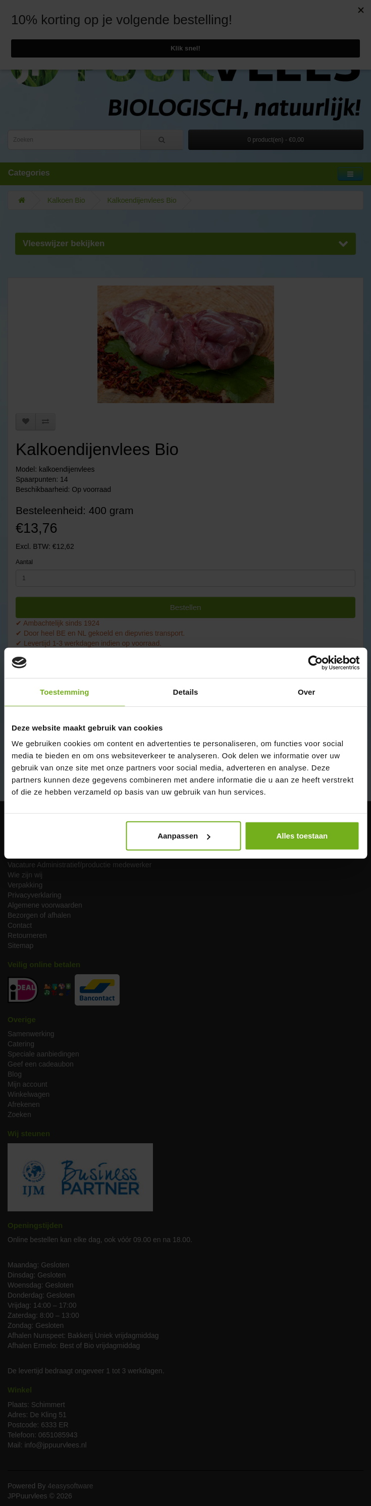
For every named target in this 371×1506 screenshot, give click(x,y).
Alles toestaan (302, 835)
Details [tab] (185, 691)
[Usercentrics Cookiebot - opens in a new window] (315, 662)
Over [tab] (306, 691)
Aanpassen (183, 835)
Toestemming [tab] (64, 691)
